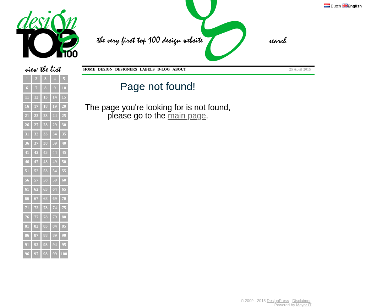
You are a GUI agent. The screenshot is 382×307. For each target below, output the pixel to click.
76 (27, 216)
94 (55, 244)
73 (45, 207)
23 (45, 115)
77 (36, 216)
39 (55, 143)
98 (45, 253)
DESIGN (105, 69)
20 (64, 106)
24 (55, 115)
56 (27, 180)
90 (64, 235)
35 (64, 134)
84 (55, 226)
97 (36, 253)
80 (64, 216)
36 (27, 143)
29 (55, 124)
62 (36, 189)
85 (64, 226)
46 (27, 161)
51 (27, 170)
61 (27, 189)
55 (64, 170)
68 (45, 198)
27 (36, 124)
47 (36, 161)
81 (27, 226)
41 (27, 152)
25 (64, 115)
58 (45, 180)
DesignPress (278, 300)
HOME (89, 69)
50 (64, 161)
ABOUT (179, 69)
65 (64, 189)
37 (36, 143)
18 (45, 106)
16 (27, 106)
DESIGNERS (126, 69)
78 (45, 216)
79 (55, 216)
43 (45, 152)
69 (55, 198)
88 (45, 235)
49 (55, 161)
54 (55, 170)
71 (27, 207)
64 (55, 189)
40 (64, 143)
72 (36, 207)
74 (55, 207)
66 (27, 198)
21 (27, 115)
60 (64, 180)
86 (27, 235)
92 (36, 244)
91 (27, 244)
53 (45, 170)
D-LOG (163, 69)
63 (45, 189)
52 (36, 170)
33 (45, 134)
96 (27, 253)
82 (36, 226)
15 (64, 97)
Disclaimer (302, 300)
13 (45, 97)
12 (36, 97)
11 (27, 97)
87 (36, 235)
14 (55, 97)
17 (36, 106)
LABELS (147, 69)
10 (64, 87)
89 (55, 235)
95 (64, 244)
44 (55, 152)
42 (36, 152)
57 (36, 180)
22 (36, 115)
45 (64, 152)
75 (64, 207)
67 (36, 198)
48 (45, 161)
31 (27, 134)
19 (55, 106)
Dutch (332, 6)
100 (64, 253)
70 (64, 198)
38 (45, 143)
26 (27, 124)
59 (55, 180)
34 (55, 134)
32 (36, 134)
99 (55, 253)
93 (45, 244)
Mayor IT (303, 305)
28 (45, 124)
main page (187, 115)
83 (45, 226)
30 (64, 124)
